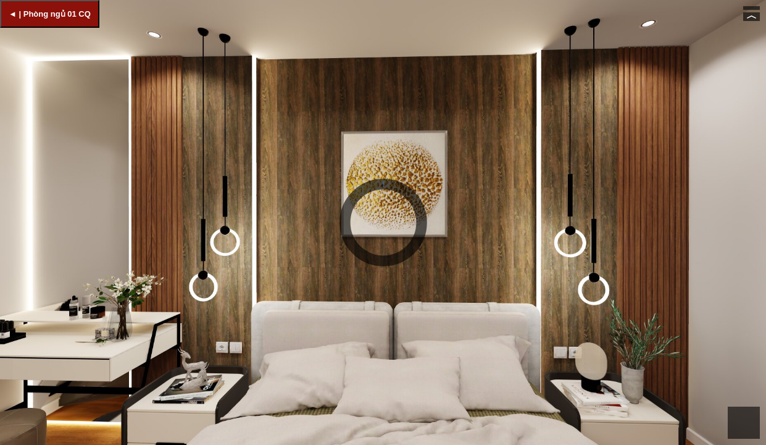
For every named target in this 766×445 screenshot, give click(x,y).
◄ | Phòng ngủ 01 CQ (50, 14)
